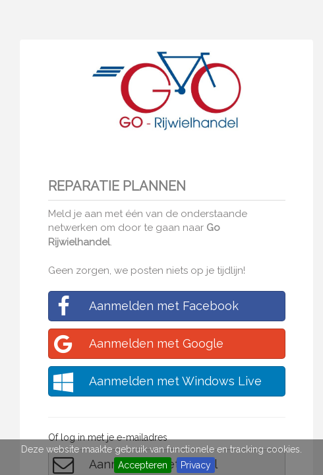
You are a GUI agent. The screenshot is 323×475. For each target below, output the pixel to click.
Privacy (196, 465)
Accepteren (142, 465)
